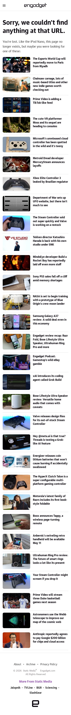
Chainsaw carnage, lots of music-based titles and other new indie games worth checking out (50, 84)
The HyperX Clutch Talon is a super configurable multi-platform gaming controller (50, 480)
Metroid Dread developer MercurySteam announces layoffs (49, 162)
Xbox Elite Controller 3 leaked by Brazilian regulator (50, 180)
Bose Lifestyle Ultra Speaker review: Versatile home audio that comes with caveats (50, 401)
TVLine (28, 687)
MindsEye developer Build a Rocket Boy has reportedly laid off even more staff (50, 261)
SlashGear (36, 692)
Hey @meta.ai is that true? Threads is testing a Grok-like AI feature (49, 440)
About (17, 664)
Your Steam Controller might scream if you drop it (50, 577)
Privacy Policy (48, 664)
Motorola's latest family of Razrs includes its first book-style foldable (50, 500)
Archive (30, 664)
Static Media (29, 671)
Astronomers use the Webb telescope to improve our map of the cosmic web (49, 618)
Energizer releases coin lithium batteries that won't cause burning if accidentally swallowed (50, 461)
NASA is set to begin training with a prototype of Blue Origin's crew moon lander (50, 300)
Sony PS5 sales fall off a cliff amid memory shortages (50, 278)
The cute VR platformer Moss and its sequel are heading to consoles (47, 122)
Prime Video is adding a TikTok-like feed (47, 101)
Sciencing (51, 687)
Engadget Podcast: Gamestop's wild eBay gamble (46, 360)
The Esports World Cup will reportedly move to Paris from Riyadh (49, 62)
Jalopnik (15, 687)
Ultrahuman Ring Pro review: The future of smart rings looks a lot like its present (50, 559)
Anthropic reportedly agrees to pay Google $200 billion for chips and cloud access (50, 638)
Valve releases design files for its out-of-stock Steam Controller (49, 420)
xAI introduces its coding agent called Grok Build (48, 378)
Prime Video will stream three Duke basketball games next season (47, 599)
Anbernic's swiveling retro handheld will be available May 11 (49, 539)
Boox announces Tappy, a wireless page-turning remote (48, 520)
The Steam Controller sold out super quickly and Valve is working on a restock (50, 221)
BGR (39, 687)
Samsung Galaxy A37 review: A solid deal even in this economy (49, 320)
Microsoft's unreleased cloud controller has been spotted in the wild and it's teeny (50, 142)
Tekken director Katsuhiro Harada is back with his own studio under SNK (49, 241)
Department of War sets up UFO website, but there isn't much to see (50, 201)
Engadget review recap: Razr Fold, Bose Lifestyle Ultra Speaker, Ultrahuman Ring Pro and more (50, 341)
